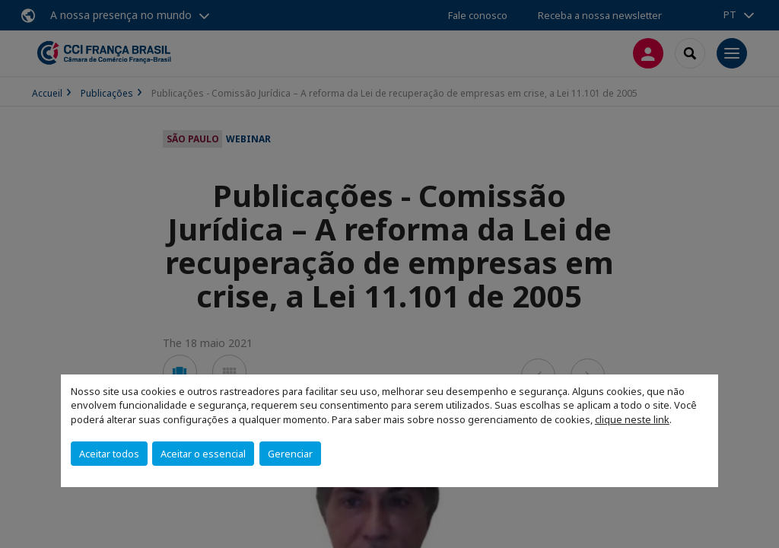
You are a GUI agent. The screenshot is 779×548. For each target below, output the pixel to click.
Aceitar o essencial (203, 453)
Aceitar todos (109, 453)
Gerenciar (290, 453)
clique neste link (632, 419)
